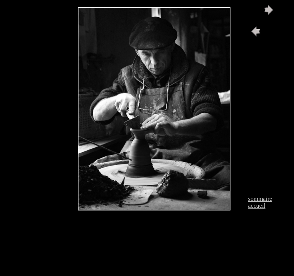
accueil (256, 205)
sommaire (260, 199)
